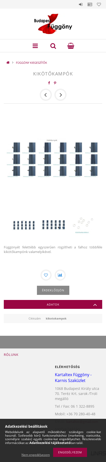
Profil (90, 4)
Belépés (80, 4)
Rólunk (11, 354)
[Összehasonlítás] (60, 275)
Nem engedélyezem (36, 455)
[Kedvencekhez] (46, 275)
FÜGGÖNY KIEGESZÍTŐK (31, 63)
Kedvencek (99, 4)
